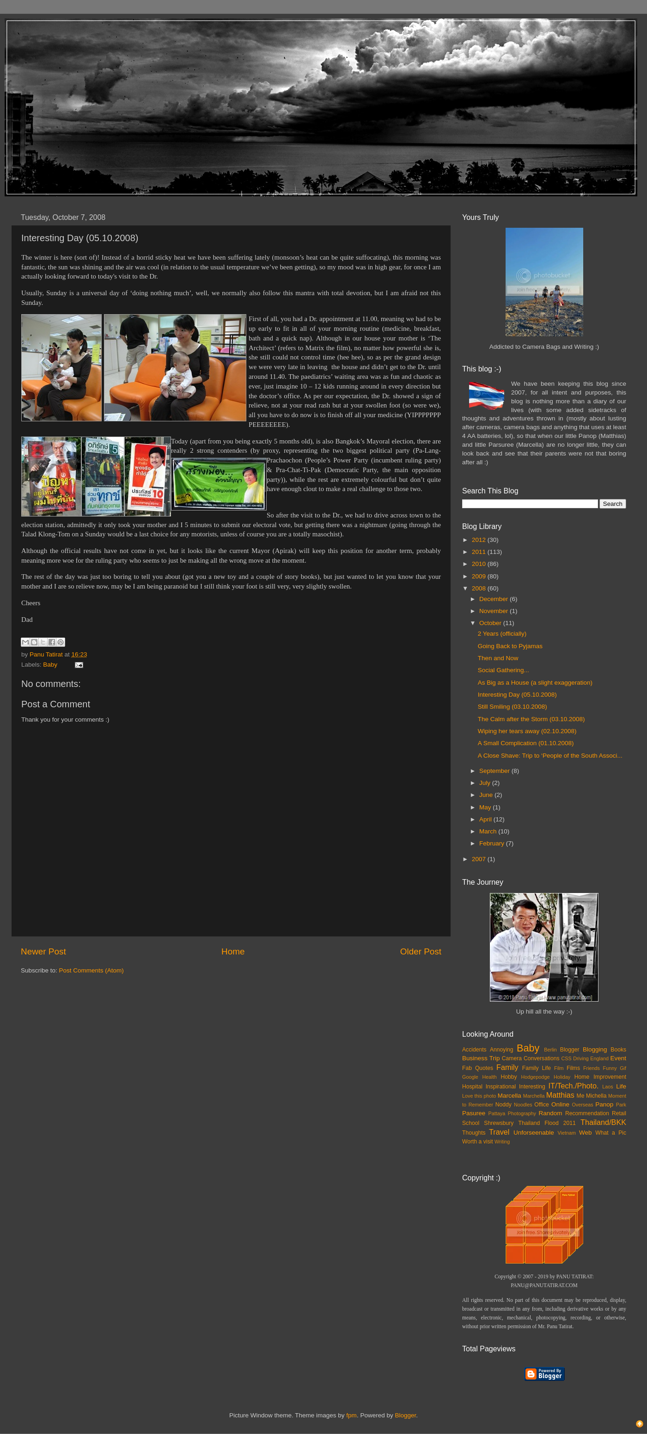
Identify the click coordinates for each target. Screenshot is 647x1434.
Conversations (542, 1058)
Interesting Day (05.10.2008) (517, 694)
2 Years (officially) (502, 633)
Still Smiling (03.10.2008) (512, 706)
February (492, 843)
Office (541, 1104)
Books (618, 1049)
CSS (566, 1058)
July (485, 782)
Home (232, 951)
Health (489, 1077)
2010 (480, 563)
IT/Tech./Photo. (574, 1086)
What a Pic (610, 1133)
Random (550, 1113)
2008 (480, 588)
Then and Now (498, 658)
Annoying (501, 1049)
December (494, 598)
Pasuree (473, 1113)
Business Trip (481, 1058)
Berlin (550, 1049)
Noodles (523, 1104)
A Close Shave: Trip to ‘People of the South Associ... (550, 755)
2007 (480, 859)
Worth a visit (477, 1141)
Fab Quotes (477, 1068)
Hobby (509, 1077)
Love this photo (479, 1096)
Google (470, 1077)
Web (585, 1132)
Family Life (536, 1068)
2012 (480, 539)
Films (573, 1068)
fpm (351, 1415)
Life (621, 1086)
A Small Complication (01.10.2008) (526, 743)
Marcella (509, 1095)
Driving (581, 1058)
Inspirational (501, 1086)
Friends (591, 1068)
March (488, 831)
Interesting (532, 1086)
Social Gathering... (503, 670)
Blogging (595, 1049)
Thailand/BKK (603, 1122)
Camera (512, 1058)
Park (621, 1104)
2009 (480, 576)
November (494, 611)
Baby (50, 664)
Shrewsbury (498, 1123)
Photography (522, 1113)
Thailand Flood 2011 (547, 1123)
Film (558, 1068)
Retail (619, 1113)
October (491, 623)
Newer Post (43, 951)
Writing (502, 1141)
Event (618, 1058)
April (486, 819)
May (486, 807)
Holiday (562, 1077)
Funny (610, 1068)
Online (560, 1104)
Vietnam (567, 1133)
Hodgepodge (535, 1077)
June (486, 794)
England (599, 1058)
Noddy (503, 1104)
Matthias (560, 1095)
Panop (604, 1104)
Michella (596, 1096)
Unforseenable (533, 1132)
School (470, 1123)
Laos (607, 1086)
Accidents (474, 1049)
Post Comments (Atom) (91, 970)
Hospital (472, 1086)
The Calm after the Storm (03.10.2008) (531, 719)
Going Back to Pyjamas (510, 646)
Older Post (420, 951)
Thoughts (474, 1133)
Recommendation (587, 1113)
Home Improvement (600, 1077)
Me (581, 1096)
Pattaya (497, 1113)
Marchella (534, 1096)
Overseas (582, 1104)
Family (507, 1067)
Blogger (570, 1049)
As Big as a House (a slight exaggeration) (535, 682)
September (495, 770)
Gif (623, 1068)
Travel (499, 1132)
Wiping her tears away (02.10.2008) (527, 731)
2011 (480, 551)
